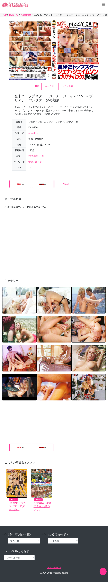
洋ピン (38, 162)
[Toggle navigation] (103, 4)
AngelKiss (33, 133)
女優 (30, 162)
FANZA (65, 184)
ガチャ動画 (67, 86)
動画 (37, 86)
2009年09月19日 (36, 156)
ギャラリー (50, 86)
